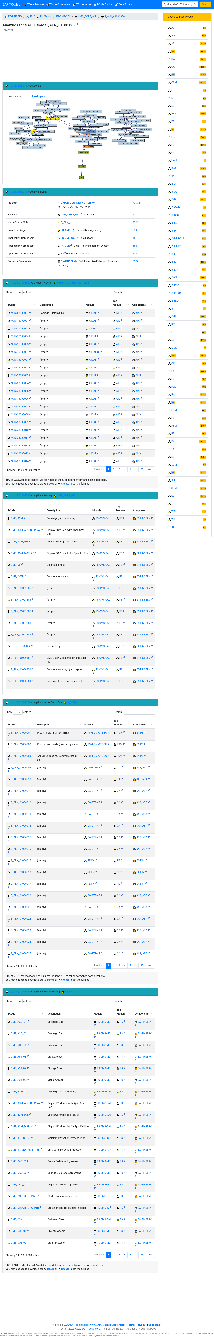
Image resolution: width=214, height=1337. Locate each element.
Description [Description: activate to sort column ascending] (46, 304)
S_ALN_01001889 (114, 16)
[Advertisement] (80, 58)
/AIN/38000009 (20, 422)
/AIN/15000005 (20, 344)
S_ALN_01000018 (21, 872)
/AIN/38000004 (20, 383)
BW (173, 59)
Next (150, 469)
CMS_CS (16, 564)
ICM (173, 168)
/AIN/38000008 (20, 414)
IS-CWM (175, 207)
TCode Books (103, 4)
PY (172, 441)
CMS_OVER (17, 576)
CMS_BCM (17, 518)
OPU (173, 363)
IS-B (173, 199)
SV (172, 495)
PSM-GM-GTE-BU (97, 732)
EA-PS (139, 732)
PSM (119, 732)
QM (173, 449)
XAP (173, 527)
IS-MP (174, 269)
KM (173, 324)
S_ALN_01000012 (21, 802)
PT (172, 433)
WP (173, 519)
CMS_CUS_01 (18, 1231)
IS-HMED (176, 246)
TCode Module (34, 4)
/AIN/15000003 (20, 328)
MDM (174, 347)
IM (172, 176)
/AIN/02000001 (20, 312)
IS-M (173, 261)
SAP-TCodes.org (6, 1333)
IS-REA (175, 300)
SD (173, 473)
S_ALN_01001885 (21, 588)
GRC (173, 152)
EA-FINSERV (15, 16)
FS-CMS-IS (103, 1138)
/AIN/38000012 (20, 445)
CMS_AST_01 (18, 1056)
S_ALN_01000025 (21, 953)
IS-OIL (174, 277)
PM (173, 394)
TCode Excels (123, 4)
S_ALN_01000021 (21, 907)
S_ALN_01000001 (21, 732)
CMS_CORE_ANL (87, 16)
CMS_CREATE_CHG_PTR (25, 1207)
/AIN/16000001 (20, 351)
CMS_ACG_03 (18, 1045)
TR (172, 503)
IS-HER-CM (177, 238)
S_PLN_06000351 (21, 657)
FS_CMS (65, 230)
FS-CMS (44, 16)
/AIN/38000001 (20, 359)
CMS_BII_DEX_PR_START (25, 1149)
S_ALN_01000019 (21, 883)
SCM (174, 464)
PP (173, 402)
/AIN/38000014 (20, 461)
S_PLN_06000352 (21, 669)
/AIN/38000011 (20, 437)
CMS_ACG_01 (18, 1021)
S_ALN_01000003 (21, 755)
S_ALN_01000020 (21, 895)
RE (118, 860)
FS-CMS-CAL (63, 16)
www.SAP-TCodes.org (87, 1328)
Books (50, 483)
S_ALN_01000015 (21, 837)
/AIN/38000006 (20, 398)
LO (172, 339)
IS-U (173, 316)
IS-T (173, 308)
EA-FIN (140, 860)
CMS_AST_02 (18, 1068)
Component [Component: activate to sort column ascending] (138, 304)
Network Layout (17, 96)
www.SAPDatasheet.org (103, 1324)
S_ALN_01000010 (21, 779)
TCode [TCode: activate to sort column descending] (11, 304)
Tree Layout (38, 96)
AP (173, 43)
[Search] (180, 4)
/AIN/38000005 (20, 390)
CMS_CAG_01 (18, 1161)
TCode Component (58, 4)
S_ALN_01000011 (21, 790)
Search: (134, 292)
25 (141, 469)
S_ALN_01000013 (21, 814)
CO (173, 75)
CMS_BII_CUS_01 (20, 1138)
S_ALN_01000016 (21, 848)
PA (172, 371)
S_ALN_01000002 (21, 744)
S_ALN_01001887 (21, 611)
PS (172, 417)
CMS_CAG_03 (18, 1184)
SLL (173, 480)
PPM (174, 410)
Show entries (18, 292)
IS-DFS (175, 215)
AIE (118, 312)
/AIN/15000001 (20, 320)
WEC (174, 511)
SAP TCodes (11, 4)
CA (118, 767)
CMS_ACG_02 (18, 1033)
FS (31, 16)
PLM (174, 386)
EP (172, 121)
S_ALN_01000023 (21, 930)
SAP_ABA (141, 767)
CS (172, 90)
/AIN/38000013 (20, 453)
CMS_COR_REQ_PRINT (24, 1196)
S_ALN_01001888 (21, 622)
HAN (174, 160)
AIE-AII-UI (94, 351)
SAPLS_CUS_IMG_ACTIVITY (77, 202)
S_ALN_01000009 (21, 767)
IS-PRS (175, 285)
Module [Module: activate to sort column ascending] (90, 304)
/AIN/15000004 (20, 336)
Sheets (65, 483)
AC (173, 27)
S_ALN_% (66, 222)
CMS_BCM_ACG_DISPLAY (25, 529)
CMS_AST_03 (18, 1079)
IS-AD (174, 191)
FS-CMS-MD (104, 1021)
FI (173, 129)
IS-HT (174, 254)
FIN (173, 137)
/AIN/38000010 (20, 429)
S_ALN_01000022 (21, 918)
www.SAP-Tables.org (76, 1324)
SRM (174, 488)
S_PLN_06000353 (21, 681)
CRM (174, 82)
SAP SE (68, 1336)
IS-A (173, 183)
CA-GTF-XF (94, 767)
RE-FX (91, 860)
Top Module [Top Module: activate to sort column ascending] (117, 302)
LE (172, 332)
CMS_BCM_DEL (20, 541)
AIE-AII (92, 312)
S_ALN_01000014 (21, 825)
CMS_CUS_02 (18, 1242)
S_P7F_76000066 (21, 646)
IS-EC (174, 222)
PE (172, 378)
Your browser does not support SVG (80, 140)
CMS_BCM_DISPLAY (22, 553)
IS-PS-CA (176, 293)
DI (172, 98)
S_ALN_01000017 (21, 860)
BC (173, 51)
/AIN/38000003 (20, 375)
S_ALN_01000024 (21, 941)
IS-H (173, 230)
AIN (137, 312)
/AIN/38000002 (20, 367)
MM (173, 356)
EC (172, 105)
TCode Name (82, 4)
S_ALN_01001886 (21, 599)
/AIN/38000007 (20, 406)
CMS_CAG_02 (18, 1172)
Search (205, 4)
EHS (173, 113)
